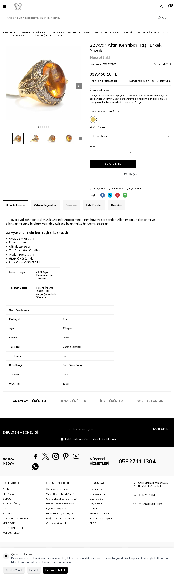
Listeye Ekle (97, 188)
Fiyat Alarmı (134, 188)
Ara (162, 17)
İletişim (93, 508)
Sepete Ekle (113, 163)
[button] (38, 127)
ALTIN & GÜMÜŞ (11, 503)
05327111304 (137, 461)
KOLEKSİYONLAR (12, 533)
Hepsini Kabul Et (55, 570)
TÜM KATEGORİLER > (33, 32)
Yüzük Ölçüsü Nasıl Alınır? (60, 494)
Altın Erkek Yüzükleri (118, 32)
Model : (162, 64)
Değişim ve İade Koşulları (60, 518)
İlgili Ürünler (111, 401)
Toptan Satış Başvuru (101, 518)
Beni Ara (116, 205)
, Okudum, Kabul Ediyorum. (89, 439)
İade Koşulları (94, 205)
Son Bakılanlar (150, 401)
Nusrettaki (100, 57)
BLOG (93, 523)
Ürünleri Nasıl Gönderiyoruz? (61, 499)
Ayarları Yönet (13, 570)
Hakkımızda (96, 489)
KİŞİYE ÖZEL (9, 523)
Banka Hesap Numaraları (60, 503)
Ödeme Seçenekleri (45, 205)
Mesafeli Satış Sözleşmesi (60, 513)
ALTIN (6, 489)
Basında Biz (96, 499)
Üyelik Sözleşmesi (56, 508)
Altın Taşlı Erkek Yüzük (153, 32)
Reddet (33, 570)
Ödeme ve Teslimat (57, 489)
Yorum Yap (116, 188)
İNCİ (5, 508)
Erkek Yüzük (90, 32)
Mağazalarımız (98, 494)
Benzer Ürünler (73, 401)
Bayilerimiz (96, 503)
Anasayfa (9, 32)
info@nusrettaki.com (150, 503)
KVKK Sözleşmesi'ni (76, 439)
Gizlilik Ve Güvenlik (56, 523)
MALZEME (8, 513)
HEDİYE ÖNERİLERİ (13, 528)
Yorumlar (71, 205)
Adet (92, 147)
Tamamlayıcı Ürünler (28, 401)
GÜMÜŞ (7, 499)
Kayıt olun (160, 429)
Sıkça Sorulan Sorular (101, 513)
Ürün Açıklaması (15, 205)
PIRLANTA (8, 494)
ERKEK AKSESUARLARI (63, 32)
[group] (43, 83)
